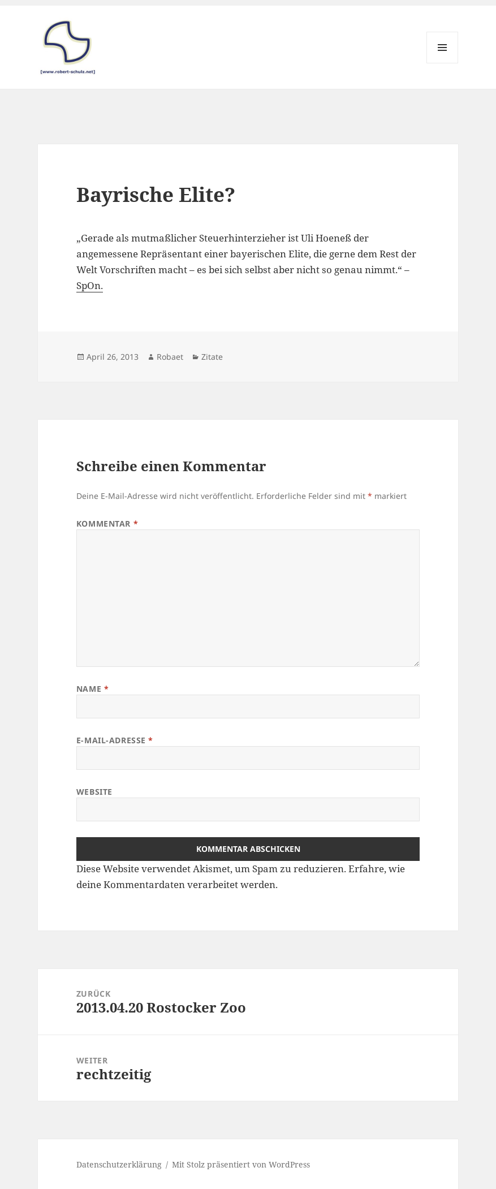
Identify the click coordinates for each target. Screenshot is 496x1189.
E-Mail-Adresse (114, 740)
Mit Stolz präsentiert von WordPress (241, 1164)
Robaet (170, 356)
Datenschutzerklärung (119, 1164)
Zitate (212, 356)
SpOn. (89, 285)
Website (94, 791)
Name (92, 688)
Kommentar (107, 523)
